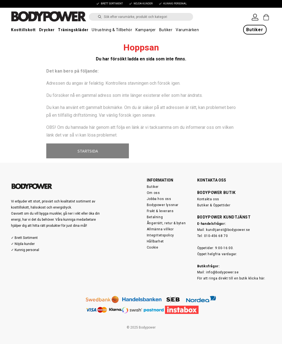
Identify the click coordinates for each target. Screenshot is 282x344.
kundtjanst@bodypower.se (228, 230)
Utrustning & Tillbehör (112, 30)
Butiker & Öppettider (214, 205)
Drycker (47, 30)
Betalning (155, 217)
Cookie (152, 247)
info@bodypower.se (222, 272)
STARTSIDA (87, 151)
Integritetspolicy (160, 235)
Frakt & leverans (160, 211)
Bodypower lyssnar (162, 205)
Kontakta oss (208, 199)
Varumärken (187, 30)
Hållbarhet (155, 241)
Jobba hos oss (159, 199)
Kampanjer (145, 30)
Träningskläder (73, 30)
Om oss (153, 193)
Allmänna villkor (160, 229)
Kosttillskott (23, 30)
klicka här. (256, 278)
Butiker (166, 30)
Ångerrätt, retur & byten (166, 223)
